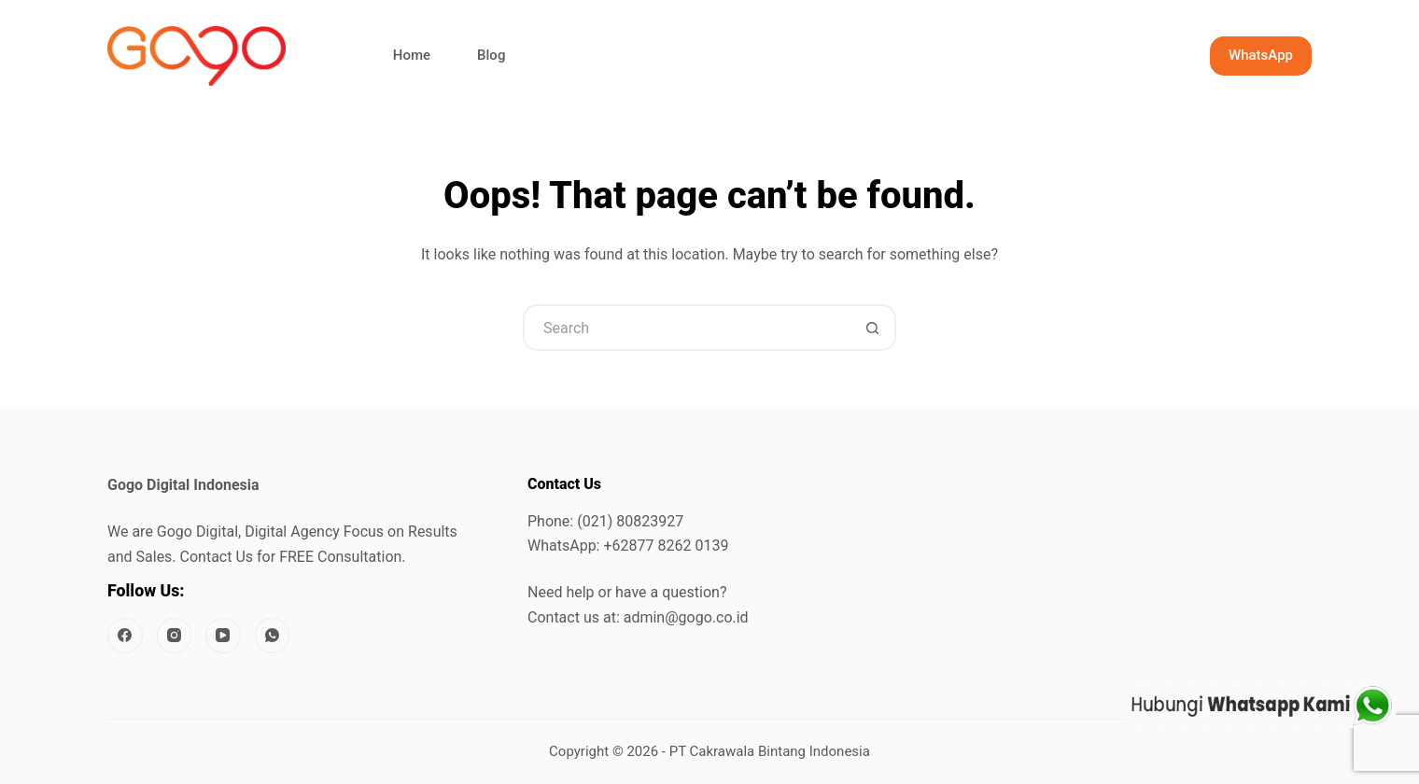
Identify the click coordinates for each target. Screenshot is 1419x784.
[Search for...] (686, 327)
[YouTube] (223, 635)
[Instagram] (174, 635)
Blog (491, 55)
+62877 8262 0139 (665, 545)
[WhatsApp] (272, 635)
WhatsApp (1261, 55)
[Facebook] (125, 635)
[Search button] (873, 327)
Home (411, 55)
